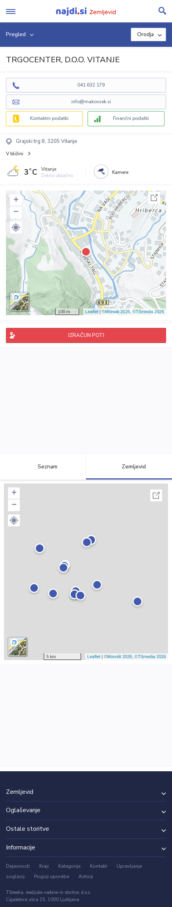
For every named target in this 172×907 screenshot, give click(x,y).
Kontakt (98, 866)
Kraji (44, 866)
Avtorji (85, 876)
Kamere (120, 172)
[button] (16, 227)
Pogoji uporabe (51, 876)
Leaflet (91, 311)
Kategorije (69, 866)
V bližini (14, 153)
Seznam (43, 466)
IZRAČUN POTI (86, 335)
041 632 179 (91, 85)
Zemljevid (129, 466)
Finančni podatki (131, 118)
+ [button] (16, 200)
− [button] (16, 212)
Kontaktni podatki (49, 118)
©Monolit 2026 (116, 311)
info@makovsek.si (91, 101)
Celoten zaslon (154, 198)
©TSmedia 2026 (148, 311)
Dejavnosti (18, 866)
